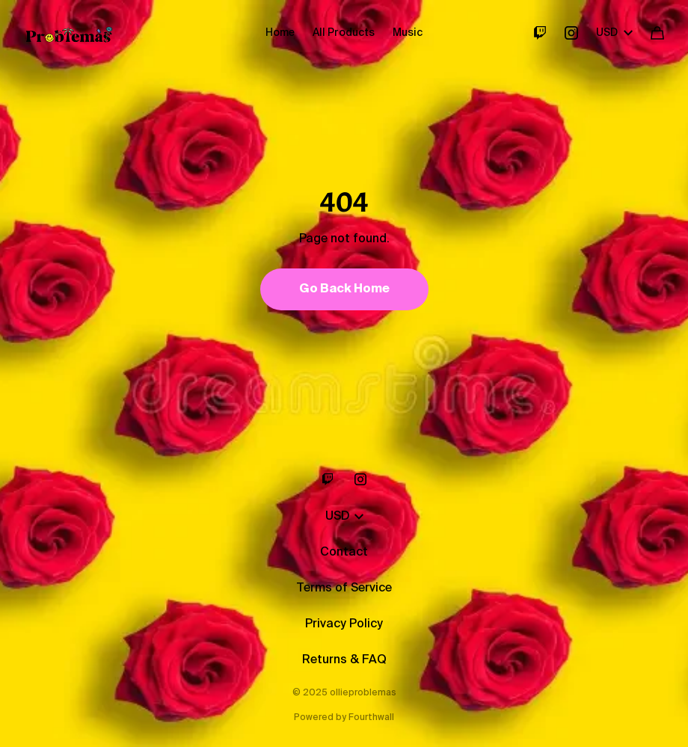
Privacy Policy (344, 624)
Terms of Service (344, 588)
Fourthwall (371, 717)
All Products (344, 33)
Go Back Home (344, 289)
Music (408, 33)
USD (614, 33)
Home (280, 33)
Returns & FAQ (344, 660)
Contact (344, 553)
